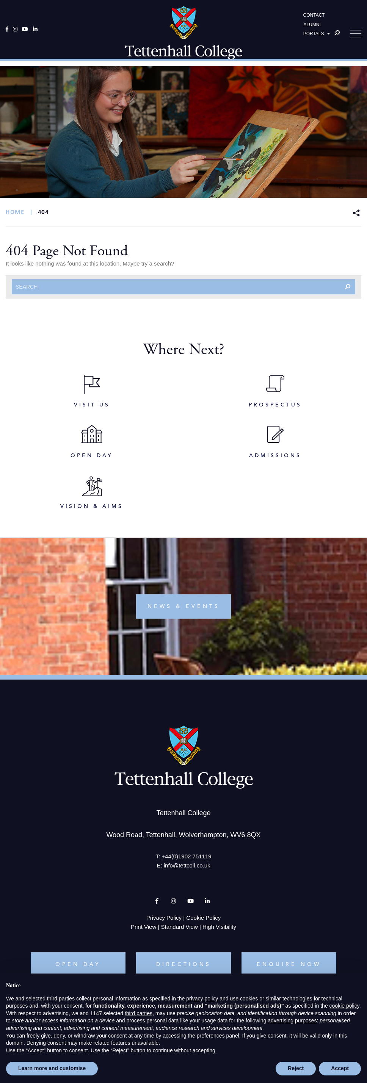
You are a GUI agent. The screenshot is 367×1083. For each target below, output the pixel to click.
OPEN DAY (78, 964)
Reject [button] (296, 1068)
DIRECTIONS (183, 964)
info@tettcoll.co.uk (187, 865)
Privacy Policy (164, 917)
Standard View (179, 927)
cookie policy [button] (344, 1006)
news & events (183, 606)
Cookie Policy (203, 917)
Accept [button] (340, 1068)
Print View (143, 927)
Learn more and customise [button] (52, 1068)
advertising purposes (292, 1020)
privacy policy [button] (202, 998)
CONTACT (314, 17)
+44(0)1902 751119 (186, 856)
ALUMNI (311, 27)
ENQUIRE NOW (289, 964)
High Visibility (219, 927)
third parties (138, 1013)
